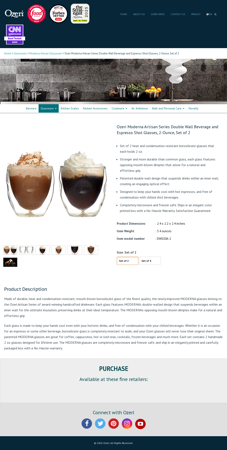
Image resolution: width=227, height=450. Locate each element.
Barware (31, 108)
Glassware (20, 53)
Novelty (193, 108)
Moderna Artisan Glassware (45, 53)
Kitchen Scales (70, 108)
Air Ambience (139, 108)
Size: (120, 252)
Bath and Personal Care (168, 108)
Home (7, 53)
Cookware (119, 108)
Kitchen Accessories (95, 108)
